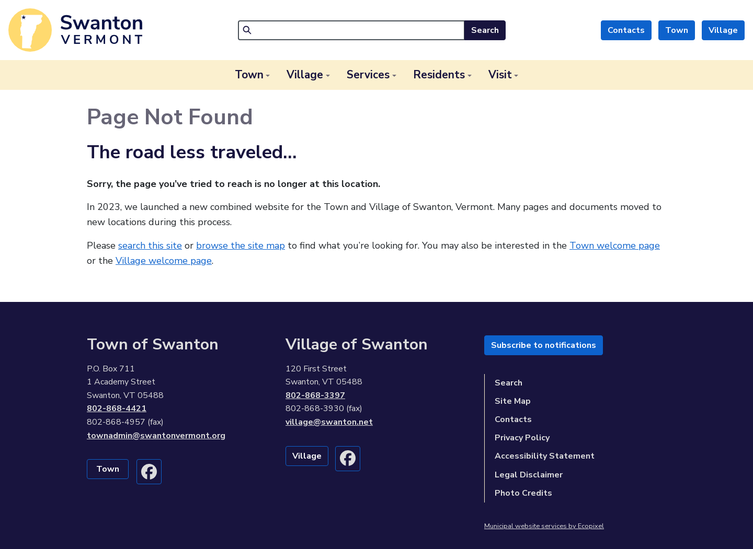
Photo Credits (523, 493)
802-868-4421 (116, 408)
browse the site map (240, 245)
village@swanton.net (329, 422)
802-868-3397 (315, 395)
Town (676, 30)
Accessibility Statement (545, 456)
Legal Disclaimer (529, 475)
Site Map (513, 401)
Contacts (626, 30)
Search (485, 30)
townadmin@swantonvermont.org (156, 435)
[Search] (351, 30)
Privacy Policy (522, 437)
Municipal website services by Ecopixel (544, 526)
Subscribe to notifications (543, 345)
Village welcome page (164, 260)
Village (723, 30)
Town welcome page (614, 245)
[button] (252, 75)
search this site (150, 245)
